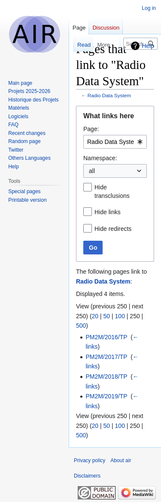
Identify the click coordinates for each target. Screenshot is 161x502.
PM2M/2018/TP (106, 376)
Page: (91, 129)
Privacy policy (89, 460)
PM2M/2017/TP (106, 356)
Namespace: (100, 158)
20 (95, 316)
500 (81, 325)
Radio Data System (109, 95)
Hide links (107, 212)
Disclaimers (87, 476)
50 (106, 316)
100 (120, 316)
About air (120, 460)
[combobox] (115, 142)
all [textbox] (92, 170)
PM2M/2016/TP (106, 337)
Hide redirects (112, 228)
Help (148, 45)
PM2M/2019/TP (106, 396)
